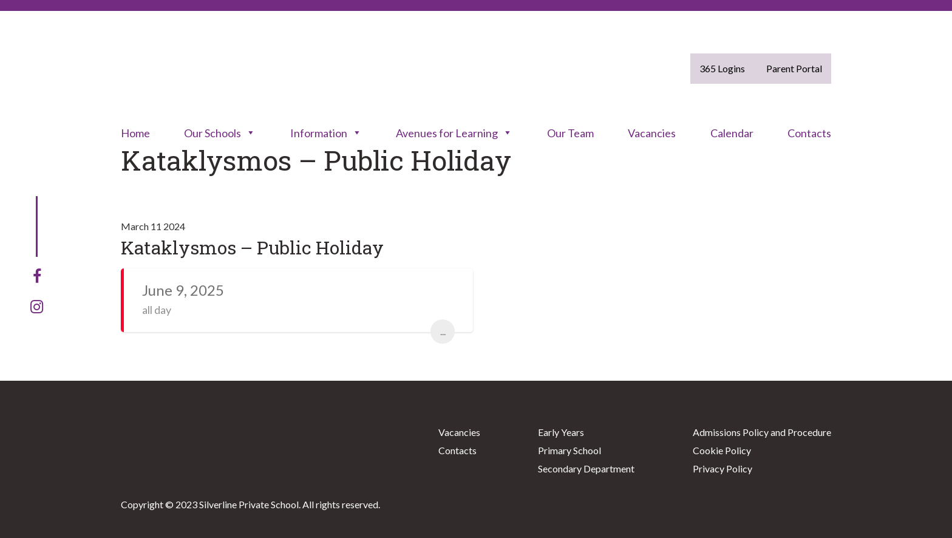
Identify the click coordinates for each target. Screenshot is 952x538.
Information (326, 133)
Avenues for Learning (454, 133)
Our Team (570, 133)
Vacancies (652, 133)
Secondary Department (586, 468)
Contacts (809, 133)
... (443, 331)
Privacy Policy (722, 468)
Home (135, 133)
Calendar (731, 133)
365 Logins (722, 68)
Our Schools (220, 133)
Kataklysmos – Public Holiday (252, 247)
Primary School (569, 450)
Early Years (561, 432)
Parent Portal (794, 68)
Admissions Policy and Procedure (762, 432)
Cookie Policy (722, 450)
